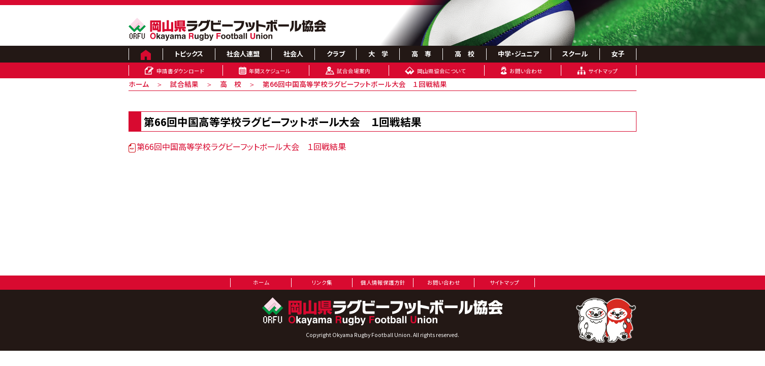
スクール (575, 53)
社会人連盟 (243, 53)
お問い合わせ (526, 71)
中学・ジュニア (518, 53)
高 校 (464, 53)
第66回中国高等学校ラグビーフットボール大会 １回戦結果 (237, 146)
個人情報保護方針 (383, 282)
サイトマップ (603, 71)
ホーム (139, 84)
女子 (617, 53)
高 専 (421, 53)
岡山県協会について (441, 71)
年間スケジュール (270, 71)
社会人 (293, 53)
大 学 (378, 53)
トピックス (188, 53)
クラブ (336, 53)
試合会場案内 (353, 71)
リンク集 (322, 282)
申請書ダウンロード (180, 71)
